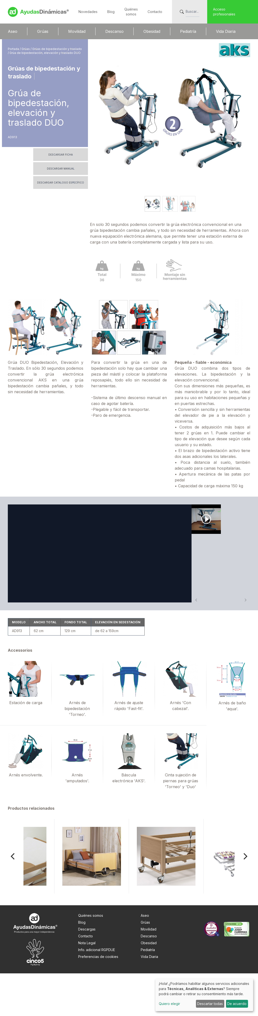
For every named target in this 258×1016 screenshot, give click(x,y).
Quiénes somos (90, 958)
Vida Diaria (226, 31)
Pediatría (188, 31)
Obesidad (151, 31)
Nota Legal (87, 985)
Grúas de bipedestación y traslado (57, 49)
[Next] (244, 899)
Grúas (42, 31)
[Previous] (13, 899)
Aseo (12, 31)
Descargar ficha (60, 154)
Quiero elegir (169, 1004)
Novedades (87, 12)
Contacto (155, 12)
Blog (111, 12)
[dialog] (204, 995)
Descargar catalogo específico (60, 182)
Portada (14, 49)
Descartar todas (210, 1004)
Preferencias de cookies (98, 999)
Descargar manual (61, 168)
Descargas (87, 972)
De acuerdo (237, 1004)
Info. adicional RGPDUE (96, 992)
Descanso (114, 31)
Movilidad (77, 31)
